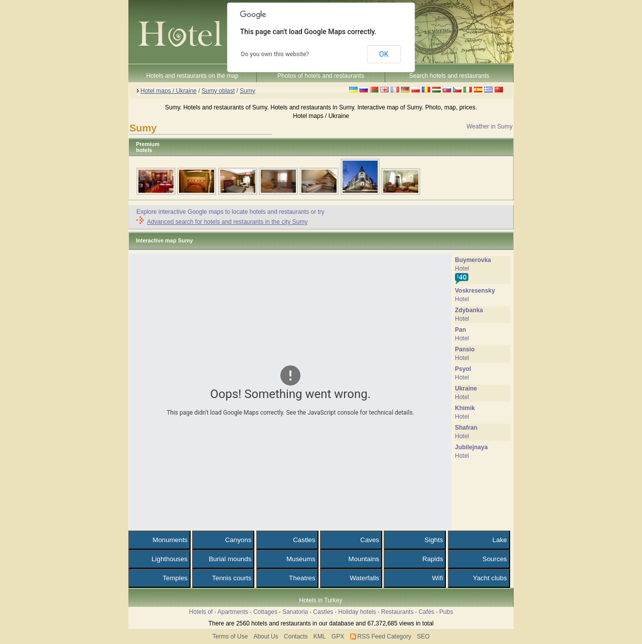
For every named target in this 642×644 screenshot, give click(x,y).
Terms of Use (230, 636)
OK (383, 54)
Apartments (233, 611)
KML (319, 636)
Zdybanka (469, 310)
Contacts (295, 636)
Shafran (466, 427)
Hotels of (201, 611)
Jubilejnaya (471, 447)
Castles (323, 611)
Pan (460, 329)
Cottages (265, 611)
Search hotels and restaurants (449, 75)
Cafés (426, 611)
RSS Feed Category (384, 636)
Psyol (463, 368)
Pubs (446, 611)
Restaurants (397, 611)
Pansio (464, 349)
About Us (265, 636)
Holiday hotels (357, 611)
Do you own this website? (275, 54)
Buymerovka (473, 260)
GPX (338, 636)
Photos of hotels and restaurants (320, 75)
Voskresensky (475, 290)
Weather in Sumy (489, 126)
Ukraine (466, 388)
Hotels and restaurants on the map (192, 75)
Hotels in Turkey (320, 600)
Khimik (465, 408)
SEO (423, 636)
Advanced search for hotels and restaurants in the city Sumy (227, 221)
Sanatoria (295, 611)
